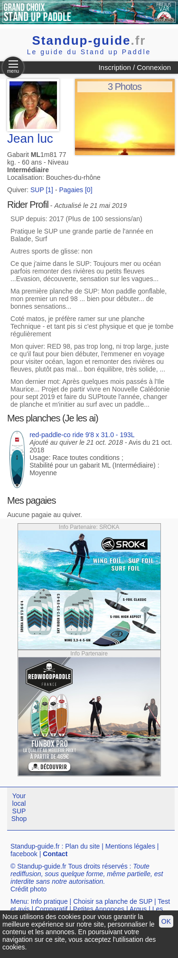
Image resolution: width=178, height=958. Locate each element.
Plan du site (82, 846)
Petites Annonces (98, 909)
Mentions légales (130, 846)
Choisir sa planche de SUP (112, 901)
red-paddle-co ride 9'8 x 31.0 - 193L (81, 435)
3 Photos (124, 86)
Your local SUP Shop (19, 807)
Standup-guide (89, 40)
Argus (138, 909)
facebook (23, 854)
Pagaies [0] (75, 190)
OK (166, 921)
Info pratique (49, 901)
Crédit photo (28, 889)
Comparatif (51, 909)
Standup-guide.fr (35, 846)
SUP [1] (41, 190)
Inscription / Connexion (134, 67)
